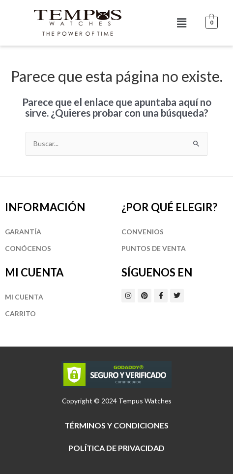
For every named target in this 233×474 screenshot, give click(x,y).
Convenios (142, 231)
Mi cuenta (24, 297)
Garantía (23, 231)
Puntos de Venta (153, 248)
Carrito (20, 313)
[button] (181, 23)
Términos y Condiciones (116, 425)
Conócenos (28, 248)
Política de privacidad (116, 447)
